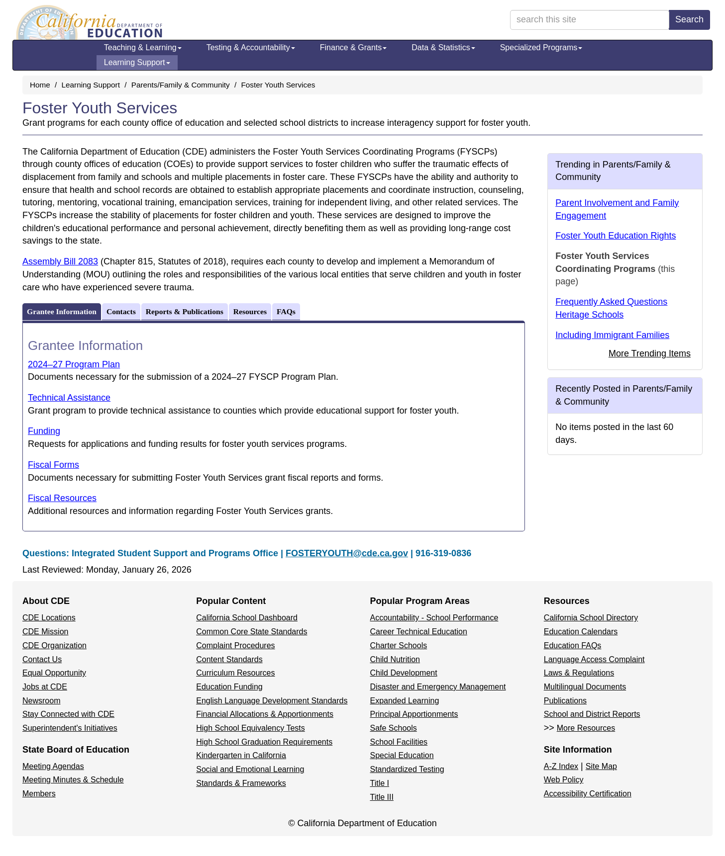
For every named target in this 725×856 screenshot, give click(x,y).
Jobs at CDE (44, 687)
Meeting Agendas (53, 766)
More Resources (586, 728)
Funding (44, 431)
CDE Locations (49, 617)
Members (39, 793)
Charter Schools (398, 645)
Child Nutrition (395, 659)
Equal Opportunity (54, 673)
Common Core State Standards (251, 631)
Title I (380, 783)
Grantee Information (62, 311)
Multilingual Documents (585, 687)
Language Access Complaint (594, 659)
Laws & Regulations (579, 673)
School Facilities (399, 742)
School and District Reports (592, 714)
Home (40, 85)
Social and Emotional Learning (250, 769)
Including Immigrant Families (612, 335)
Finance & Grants (353, 47)
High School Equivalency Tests (250, 728)
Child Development (403, 673)
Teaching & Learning (143, 47)
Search (689, 19)
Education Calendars (581, 631)
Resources (250, 311)
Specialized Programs (541, 47)
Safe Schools (393, 728)
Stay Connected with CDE (68, 714)
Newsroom (41, 700)
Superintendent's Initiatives (69, 728)
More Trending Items (650, 353)
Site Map (601, 766)
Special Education (402, 755)
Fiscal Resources (62, 498)
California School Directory (591, 617)
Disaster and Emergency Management (438, 687)
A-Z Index (561, 766)
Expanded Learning (404, 700)
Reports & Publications (184, 311)
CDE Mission (45, 631)
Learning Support (137, 62)
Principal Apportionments (414, 714)
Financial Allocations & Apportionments (264, 714)
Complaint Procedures (235, 645)
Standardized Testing (407, 769)
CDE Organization (54, 645)
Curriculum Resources (235, 673)
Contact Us (42, 659)
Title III (382, 797)
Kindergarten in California (241, 755)
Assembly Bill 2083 (60, 261)
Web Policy (564, 779)
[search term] (589, 20)
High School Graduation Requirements (264, 742)
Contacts (121, 311)
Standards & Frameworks (241, 783)
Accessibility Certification (587, 793)
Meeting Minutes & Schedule (73, 779)
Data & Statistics (443, 47)
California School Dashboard (247, 617)
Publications (565, 700)
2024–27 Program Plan (74, 364)
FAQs (286, 311)
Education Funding (229, 687)
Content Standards (229, 659)
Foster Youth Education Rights (615, 236)
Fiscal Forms (53, 465)
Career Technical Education (418, 631)
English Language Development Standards (271, 700)
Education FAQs (573, 645)
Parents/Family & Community (180, 85)
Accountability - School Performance (434, 617)
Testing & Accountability (251, 47)
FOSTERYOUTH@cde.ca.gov (347, 553)
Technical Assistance (69, 398)
